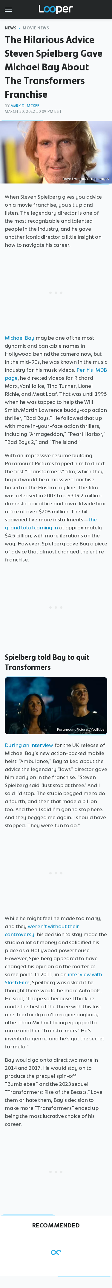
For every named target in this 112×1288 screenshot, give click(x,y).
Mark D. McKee (25, 105)
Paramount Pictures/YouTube (80, 729)
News (10, 28)
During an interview (29, 745)
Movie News (36, 28)
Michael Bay (19, 337)
